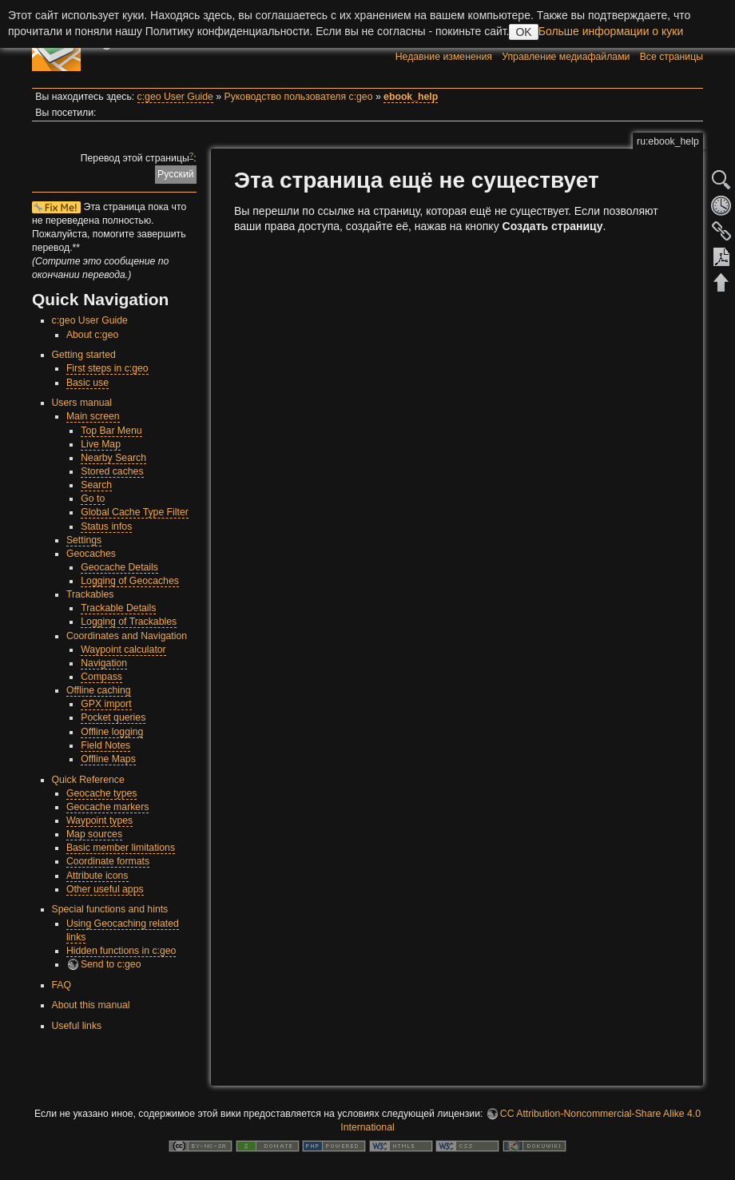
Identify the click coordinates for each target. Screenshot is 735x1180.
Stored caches (112, 471)
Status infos (106, 526)
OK (523, 32)
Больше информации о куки (611, 31)
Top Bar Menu (111, 430)
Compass (101, 676)
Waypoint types (99, 820)
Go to (93, 498)
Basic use (87, 382)
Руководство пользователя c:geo (298, 96)
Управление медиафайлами (566, 56)
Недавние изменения (443, 56)
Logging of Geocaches (130, 580)
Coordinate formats (107, 861)
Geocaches (91, 553)
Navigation (104, 663)
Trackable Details (118, 608)
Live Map (101, 444)
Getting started (84, 354)
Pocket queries (113, 717)
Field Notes (105, 745)
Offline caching (98, 690)
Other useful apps (105, 889)
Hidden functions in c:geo (121, 950)
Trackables (89, 594)
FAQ (62, 985)
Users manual (82, 402)
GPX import (106, 703)
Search (96, 485)
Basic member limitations (120, 847)
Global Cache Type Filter (135, 512)
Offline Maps (108, 759)
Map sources (94, 834)
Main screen (93, 416)
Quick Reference (88, 779)
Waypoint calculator (123, 649)
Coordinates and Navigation (126, 636)
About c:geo (92, 334)
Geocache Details (119, 567)
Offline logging (112, 731)
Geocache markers (107, 806)
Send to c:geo (111, 964)
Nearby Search (113, 457)
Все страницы (671, 56)
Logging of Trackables (129, 621)
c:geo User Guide (175, 96)
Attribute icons (97, 875)
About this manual (91, 1005)
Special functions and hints (110, 909)
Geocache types (101, 793)
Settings (83, 540)
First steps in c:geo (107, 368)
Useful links (77, 1025)
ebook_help (410, 96)
